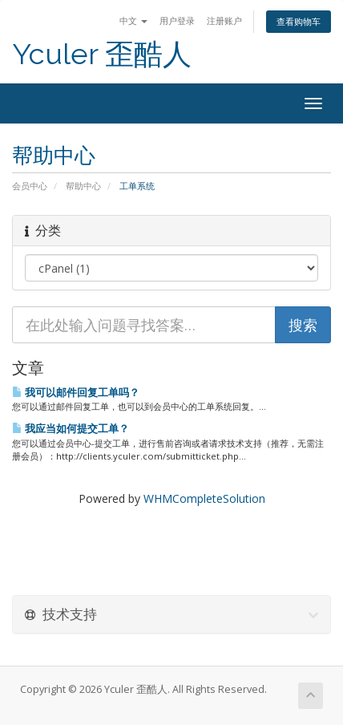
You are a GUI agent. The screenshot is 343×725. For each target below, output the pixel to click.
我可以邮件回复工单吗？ (75, 392)
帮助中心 (83, 186)
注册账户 (224, 20)
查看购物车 (298, 21)
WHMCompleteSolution (204, 498)
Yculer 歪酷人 (102, 54)
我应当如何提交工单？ (70, 428)
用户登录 (177, 20)
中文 (133, 20)
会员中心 (29, 186)
